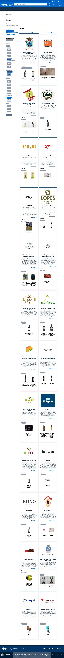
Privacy (41, 654)
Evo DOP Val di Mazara (29, 536)
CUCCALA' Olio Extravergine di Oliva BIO (33, 385)
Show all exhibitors (16, 5)
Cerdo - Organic (51, 383)
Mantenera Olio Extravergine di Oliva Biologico (44, 334)
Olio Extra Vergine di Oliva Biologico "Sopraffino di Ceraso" (33, 131)
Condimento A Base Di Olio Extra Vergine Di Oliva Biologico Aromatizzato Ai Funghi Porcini (44, 435)
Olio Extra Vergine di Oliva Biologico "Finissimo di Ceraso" (25, 131)
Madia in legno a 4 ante (48, 181)
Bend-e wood (48, 485)
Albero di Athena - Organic (44, 384)
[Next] (44, 641)
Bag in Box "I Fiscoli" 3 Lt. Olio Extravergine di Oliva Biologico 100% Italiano (25, 284)
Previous (20, 75)
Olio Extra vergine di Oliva (25, 79)
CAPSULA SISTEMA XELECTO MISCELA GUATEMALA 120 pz (29, 584)
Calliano (51, 231)
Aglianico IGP (44, 585)
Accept (47, 655)
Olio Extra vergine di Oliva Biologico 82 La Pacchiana (29, 434)
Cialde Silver (52, 535)
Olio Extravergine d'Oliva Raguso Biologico (33, 182)
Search (7, 23)
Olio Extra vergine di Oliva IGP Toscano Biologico (33, 79)
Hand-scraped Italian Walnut (44, 78)
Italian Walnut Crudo (51, 77)
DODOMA (47, 634)
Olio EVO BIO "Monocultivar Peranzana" (29, 486)
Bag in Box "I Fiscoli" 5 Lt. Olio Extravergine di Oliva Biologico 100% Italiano (32, 284)
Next (37, 75)
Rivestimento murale (29, 232)
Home (7, 14)
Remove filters (9, 114)
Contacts (60, 654)
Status (29, 634)
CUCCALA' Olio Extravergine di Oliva (25, 385)
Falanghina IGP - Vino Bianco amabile (51, 586)
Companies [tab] (29, 32)
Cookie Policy (46, 654)
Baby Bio (44, 231)
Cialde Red (44, 535)
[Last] (47, 641)
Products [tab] (48, 32)
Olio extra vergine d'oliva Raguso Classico (25, 182)
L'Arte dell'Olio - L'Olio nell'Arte (47, 282)
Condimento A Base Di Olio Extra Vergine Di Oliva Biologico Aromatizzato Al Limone (51, 435)
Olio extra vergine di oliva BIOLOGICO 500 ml (47, 129)
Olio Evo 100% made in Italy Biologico (29, 334)
